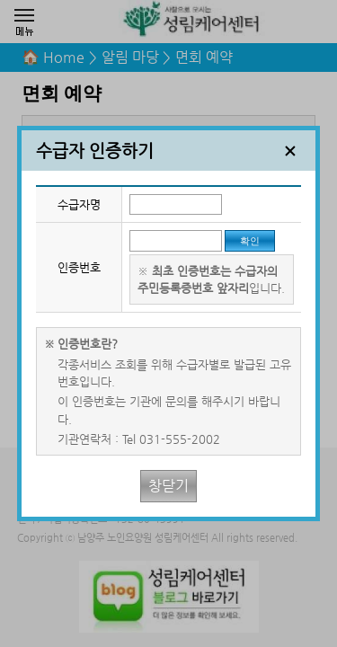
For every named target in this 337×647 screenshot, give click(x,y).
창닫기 (168, 485)
